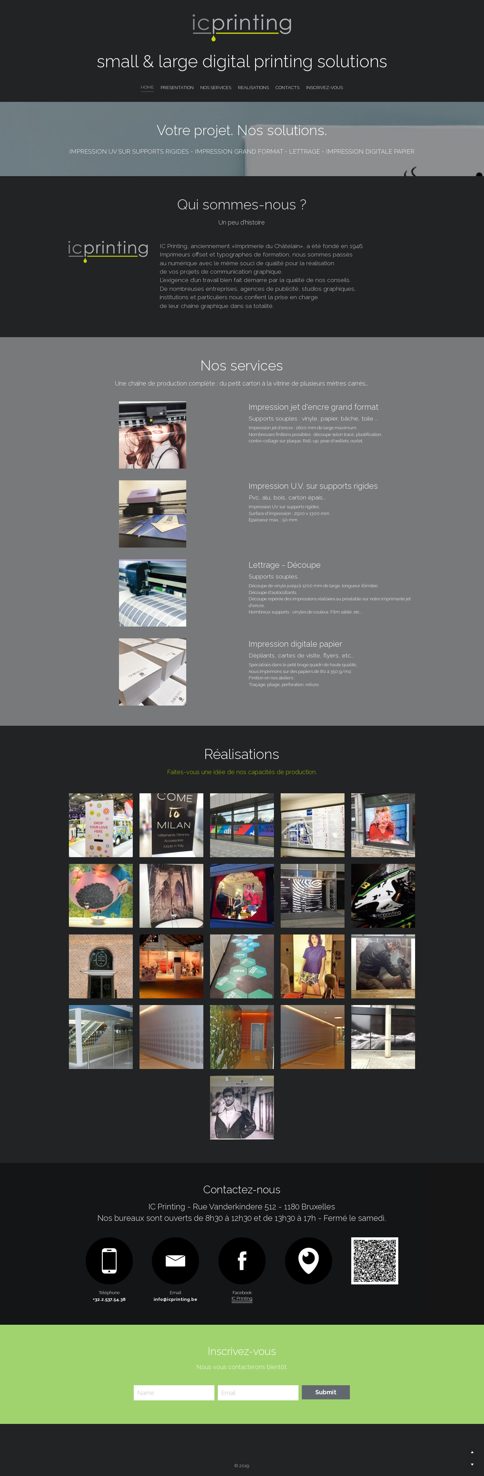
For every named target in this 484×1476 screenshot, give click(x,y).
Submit (325, 1392)
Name (145, 1392)
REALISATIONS (253, 87)
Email (228, 1392)
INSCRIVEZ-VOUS (324, 87)
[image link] (308, 1260)
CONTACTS (287, 87)
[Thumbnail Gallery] (101, 825)
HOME (147, 87)
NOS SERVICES (215, 87)
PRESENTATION (177, 87)
